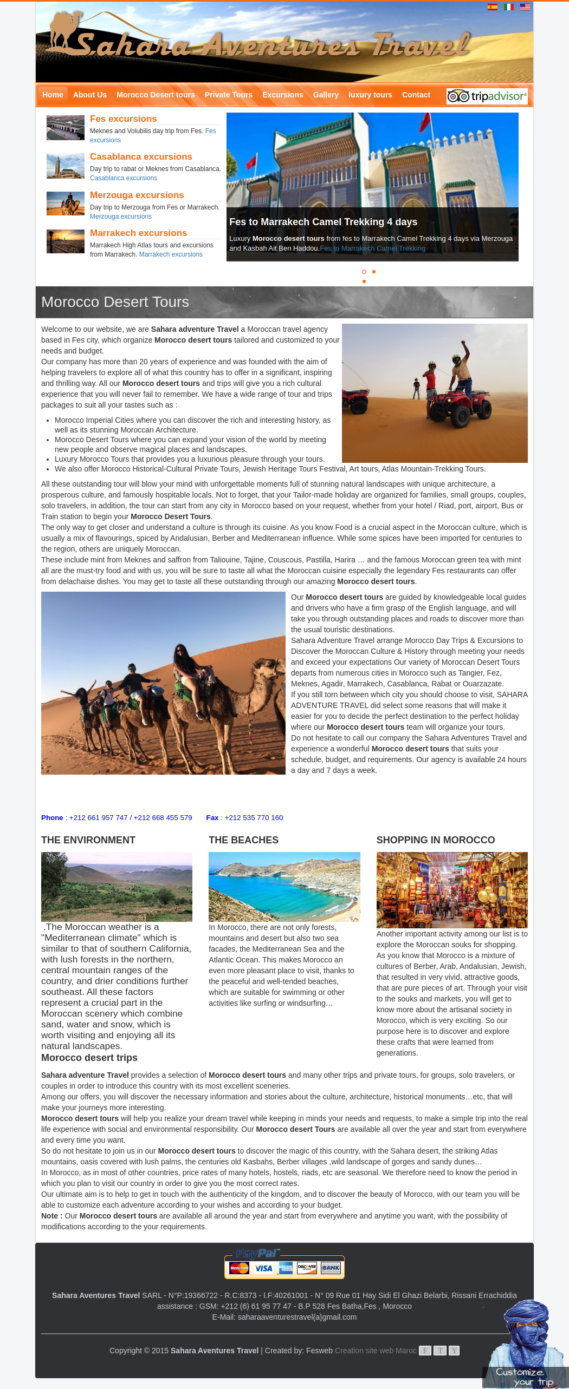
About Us (90, 94)
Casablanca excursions (123, 178)
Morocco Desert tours (156, 94)
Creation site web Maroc (376, 1350)
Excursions (282, 94)
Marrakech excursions (171, 254)
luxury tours (370, 94)
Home (52, 94)
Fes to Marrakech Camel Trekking (372, 248)
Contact (416, 94)
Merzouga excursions (121, 216)
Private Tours (229, 94)
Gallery (326, 94)
